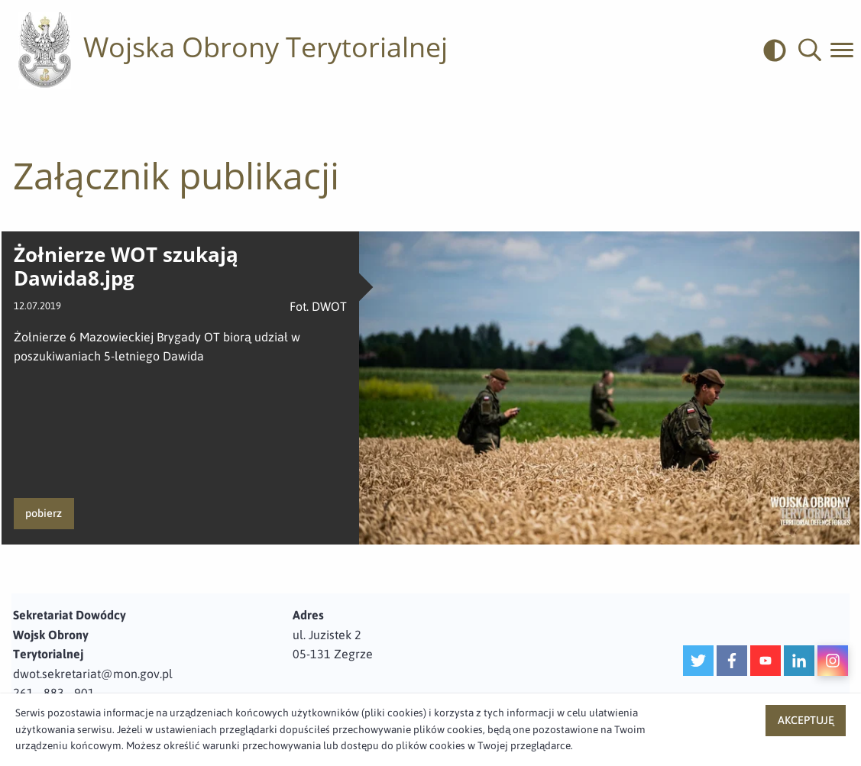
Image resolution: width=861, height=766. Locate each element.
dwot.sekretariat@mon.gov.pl (93, 673)
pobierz (43, 513)
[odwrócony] (780, 50)
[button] (809, 50)
